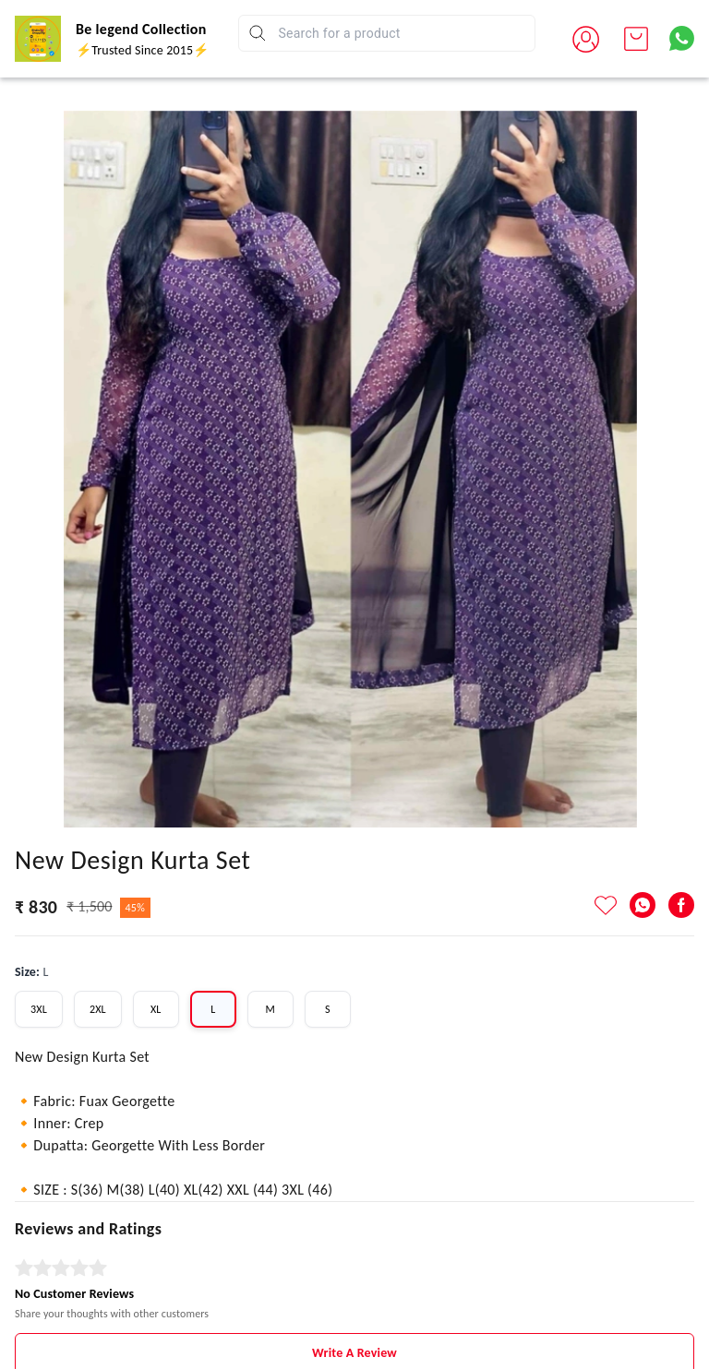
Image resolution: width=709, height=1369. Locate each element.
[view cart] (636, 39)
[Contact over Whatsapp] (681, 38)
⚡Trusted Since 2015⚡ (142, 50)
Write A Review (354, 1284)
